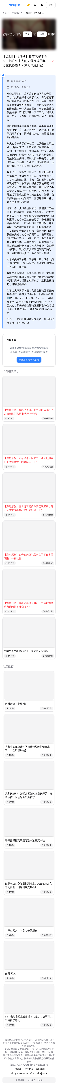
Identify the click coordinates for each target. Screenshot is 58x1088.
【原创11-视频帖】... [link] (34, 12)
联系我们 (18, 1068)
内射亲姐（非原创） (16, 703)
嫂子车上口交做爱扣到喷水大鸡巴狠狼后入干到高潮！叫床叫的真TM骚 (28, 885)
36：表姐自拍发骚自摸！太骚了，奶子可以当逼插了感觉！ (28, 1018)
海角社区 (14, 5)
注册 (42, 34)
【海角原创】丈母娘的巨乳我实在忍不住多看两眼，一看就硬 (28, 556)
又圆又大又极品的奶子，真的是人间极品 (26, 651)
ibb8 (40, 1080)
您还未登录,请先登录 (29, 359)
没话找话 (47, 978)
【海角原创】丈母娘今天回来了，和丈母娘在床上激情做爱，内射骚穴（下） (28, 460)
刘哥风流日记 (16, 81)
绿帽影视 (48, 418)
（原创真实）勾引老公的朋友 (21, 930)
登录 (51, 4)
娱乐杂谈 (48, 563)
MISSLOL (32, 1080)
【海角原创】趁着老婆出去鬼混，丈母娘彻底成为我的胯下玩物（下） (28, 604)
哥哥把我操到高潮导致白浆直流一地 (25, 840)
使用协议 (29, 1068)
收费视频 (48, 656)
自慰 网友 (10, 973)
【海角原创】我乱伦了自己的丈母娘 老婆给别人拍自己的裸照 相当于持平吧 (29, 411)
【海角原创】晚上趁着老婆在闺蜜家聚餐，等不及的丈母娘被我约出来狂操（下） (28, 508)
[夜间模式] (42, 5)
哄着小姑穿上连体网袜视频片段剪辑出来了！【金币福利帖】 (27, 748)
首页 (4, 12)
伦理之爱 (15, 12)
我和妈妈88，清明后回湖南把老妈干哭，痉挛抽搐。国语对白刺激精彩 (28, 795)
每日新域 (40, 1068)
